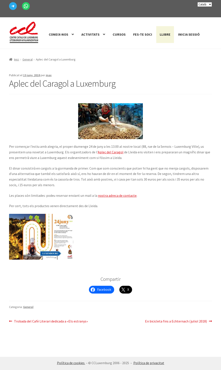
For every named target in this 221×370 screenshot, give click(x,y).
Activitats (90, 34)
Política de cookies (71, 363)
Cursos (119, 34)
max (49, 75)
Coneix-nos (58, 34)
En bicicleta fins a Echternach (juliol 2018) (176, 321)
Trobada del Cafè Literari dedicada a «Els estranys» (51, 321)
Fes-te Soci (142, 34)
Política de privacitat (148, 363)
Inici (16, 59)
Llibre (165, 34)
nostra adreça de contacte (117, 195)
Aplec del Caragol (110, 152)
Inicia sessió (189, 34)
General (27, 59)
